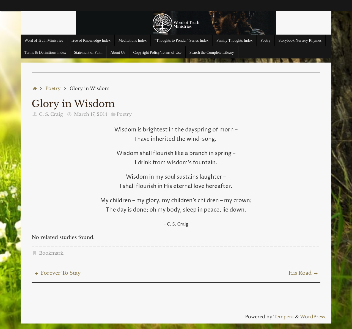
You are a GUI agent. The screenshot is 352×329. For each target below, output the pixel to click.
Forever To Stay (58, 273)
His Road (303, 273)
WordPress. (313, 316)
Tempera (283, 316)
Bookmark (51, 253)
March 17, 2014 (90, 114)
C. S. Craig (51, 114)
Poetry (53, 88)
